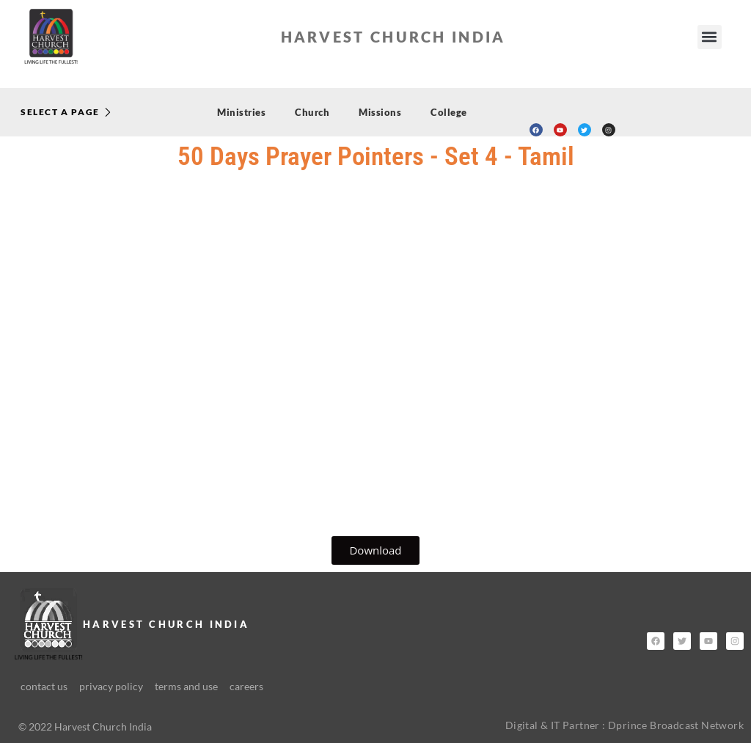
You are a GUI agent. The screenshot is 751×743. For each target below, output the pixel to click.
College (449, 112)
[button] (709, 37)
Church (312, 112)
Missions (380, 112)
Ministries (241, 112)
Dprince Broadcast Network (676, 725)
